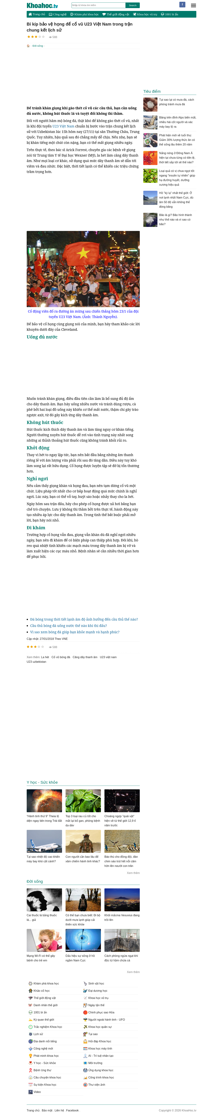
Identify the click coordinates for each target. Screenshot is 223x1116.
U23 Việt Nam (63, 126)
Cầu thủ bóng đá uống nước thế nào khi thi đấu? (68, 625)
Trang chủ (36, 14)
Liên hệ (59, 1110)
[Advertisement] (83, 77)
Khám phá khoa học (84, 14)
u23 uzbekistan (36, 661)
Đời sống (38, 45)
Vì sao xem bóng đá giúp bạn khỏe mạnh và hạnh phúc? (74, 631)
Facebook (72, 1110)
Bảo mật (47, 1110)
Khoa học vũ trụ (145, 14)
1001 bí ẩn (169, 14)
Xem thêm (133, 872)
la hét (45, 656)
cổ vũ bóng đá (61, 656)
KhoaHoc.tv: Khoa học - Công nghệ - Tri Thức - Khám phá (46, 5)
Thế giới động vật (115, 14)
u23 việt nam (108, 656)
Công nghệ (58, 14)
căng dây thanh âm (85, 656)
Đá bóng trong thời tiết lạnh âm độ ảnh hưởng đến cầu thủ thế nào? (84, 619)
